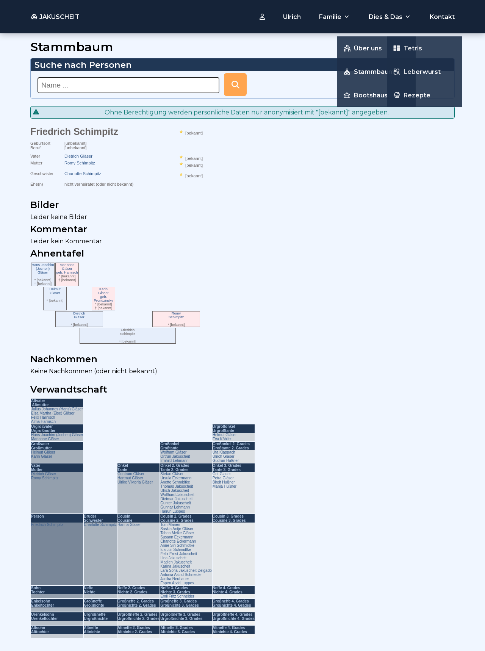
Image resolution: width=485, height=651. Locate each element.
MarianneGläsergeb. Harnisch (67, 268)
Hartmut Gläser (130, 478)
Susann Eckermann (176, 537)
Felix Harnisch (43, 417)
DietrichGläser (79, 315)
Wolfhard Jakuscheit (177, 495)
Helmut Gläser (225, 435)
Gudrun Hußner (226, 461)
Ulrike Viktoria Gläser (135, 482)
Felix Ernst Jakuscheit (178, 554)
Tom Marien (170, 525)
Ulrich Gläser (224, 456)
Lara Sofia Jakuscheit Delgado (186, 570)
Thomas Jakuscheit (176, 486)
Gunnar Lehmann (175, 507)
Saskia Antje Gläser (176, 529)
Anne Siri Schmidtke (177, 545)
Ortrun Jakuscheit (175, 456)
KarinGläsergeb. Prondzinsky (103, 294)
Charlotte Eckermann (178, 541)
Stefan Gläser (171, 474)
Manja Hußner (224, 486)
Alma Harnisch (43, 421)
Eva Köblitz (222, 439)
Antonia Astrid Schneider (181, 575)
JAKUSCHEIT (55, 17)
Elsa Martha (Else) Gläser (52, 413)
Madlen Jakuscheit (176, 562)
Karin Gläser (41, 456)
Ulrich (292, 16)
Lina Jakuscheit (173, 558)
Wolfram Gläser (173, 452)
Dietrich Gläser (78, 156)
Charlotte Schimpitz (82, 173)
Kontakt (442, 16)
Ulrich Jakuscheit (174, 490)
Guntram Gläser (130, 474)
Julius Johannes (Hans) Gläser (57, 409)
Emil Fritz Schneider (177, 596)
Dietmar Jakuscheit (176, 499)
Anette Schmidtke (175, 482)
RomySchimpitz (176, 315)
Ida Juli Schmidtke (175, 550)
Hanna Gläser (129, 525)
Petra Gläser (223, 478)
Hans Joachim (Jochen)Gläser (42, 268)
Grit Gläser (222, 474)
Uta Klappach (224, 452)
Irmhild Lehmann (174, 461)
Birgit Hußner (224, 482)
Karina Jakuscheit (175, 566)
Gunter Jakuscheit (175, 503)
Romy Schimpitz (79, 163)
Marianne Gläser (45, 439)
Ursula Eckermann (175, 478)
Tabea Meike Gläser (177, 533)
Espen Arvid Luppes (177, 583)
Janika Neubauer (174, 579)
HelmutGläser (55, 291)
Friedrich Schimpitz (47, 525)
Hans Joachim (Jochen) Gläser (57, 435)
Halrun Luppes (172, 511)
